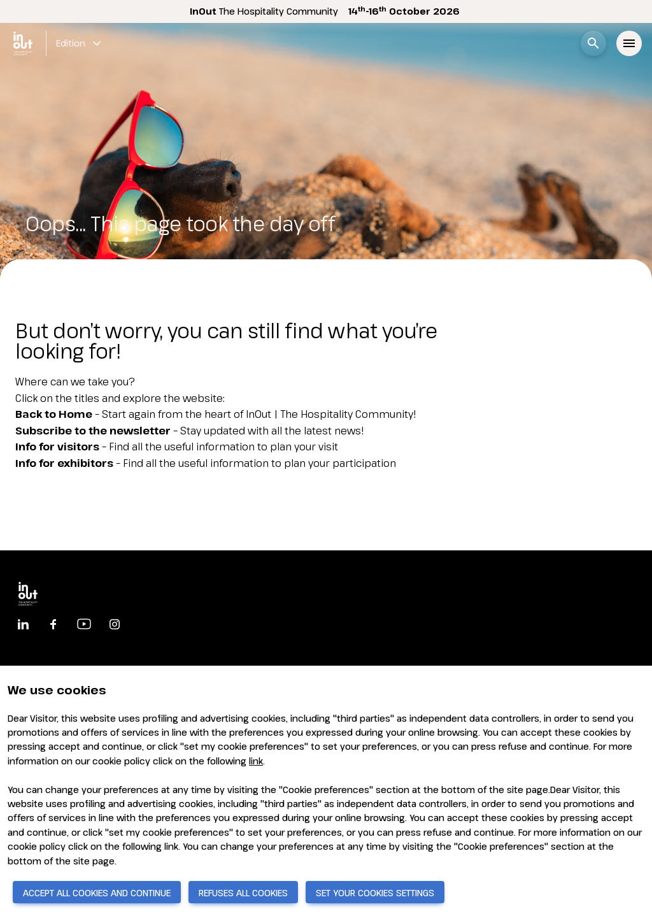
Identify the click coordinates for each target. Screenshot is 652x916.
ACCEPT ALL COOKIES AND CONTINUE (97, 893)
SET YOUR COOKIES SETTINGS (375, 893)
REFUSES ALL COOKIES (243, 893)
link (256, 761)
